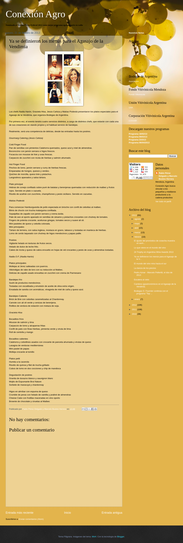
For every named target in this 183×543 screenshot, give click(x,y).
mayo (137, 223)
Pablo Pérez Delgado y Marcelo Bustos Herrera (168, 176)
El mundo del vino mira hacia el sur (150, 263)
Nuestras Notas (136, 33)
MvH (94, 536)
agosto (137, 219)
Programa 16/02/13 (138, 134)
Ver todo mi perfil (163, 201)
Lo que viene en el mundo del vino (150, 247)
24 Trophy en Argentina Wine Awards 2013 (153, 252)
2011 (134, 309)
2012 (134, 305)
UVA (131, 107)
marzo (137, 232)
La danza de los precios (145, 268)
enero (137, 299)
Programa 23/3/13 (137, 139)
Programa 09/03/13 (138, 137)
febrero (138, 237)
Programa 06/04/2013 (139, 142)
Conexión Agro (35, 14)
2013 (134, 215)
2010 (134, 314)
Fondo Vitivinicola (137, 94)
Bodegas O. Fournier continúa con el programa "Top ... (151, 292)
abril (136, 228)
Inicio (67, 512)
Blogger (120, 536)
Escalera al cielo (141, 279)
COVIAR (133, 120)
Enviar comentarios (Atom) (31, 519)
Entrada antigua (112, 512)
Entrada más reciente (19, 512)
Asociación (134, 81)
